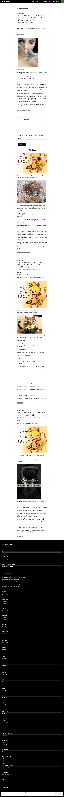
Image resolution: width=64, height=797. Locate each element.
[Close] (47, 120)
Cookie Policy (24, 795)
